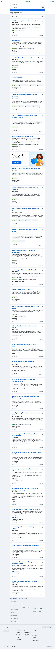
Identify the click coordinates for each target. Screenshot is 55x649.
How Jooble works (19, 630)
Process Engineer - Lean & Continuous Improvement (23, 251)
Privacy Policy (13, 646)
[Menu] (1, 1)
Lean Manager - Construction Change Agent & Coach (26, 527)
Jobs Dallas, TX (13, 612)
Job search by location (25, 607)
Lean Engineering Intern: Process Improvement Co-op (26, 413)
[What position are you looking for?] (27, 4)
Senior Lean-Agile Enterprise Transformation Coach (25, 546)
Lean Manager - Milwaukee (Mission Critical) (25, 270)
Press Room (18, 635)
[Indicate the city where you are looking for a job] (27, 7)
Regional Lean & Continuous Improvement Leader (24, 230)
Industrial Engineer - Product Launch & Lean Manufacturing (25, 434)
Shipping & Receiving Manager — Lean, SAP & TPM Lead (25, 582)
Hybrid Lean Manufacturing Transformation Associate (25, 188)
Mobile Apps (34, 637)
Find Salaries (34, 635)
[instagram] (45, 627)
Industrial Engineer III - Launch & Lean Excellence (23, 362)
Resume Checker (35, 640)
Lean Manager (16, 40)
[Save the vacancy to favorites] (42, 21)
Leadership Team (19, 632)
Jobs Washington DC (14, 615)
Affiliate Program (27, 632)
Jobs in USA (18, 641)
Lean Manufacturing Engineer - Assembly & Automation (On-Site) (25, 489)
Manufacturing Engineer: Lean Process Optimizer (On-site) (23, 380)
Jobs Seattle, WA (13, 621)
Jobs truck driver (36, 609)
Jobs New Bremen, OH (14, 618)
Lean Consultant (17, 77)
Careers (17, 637)
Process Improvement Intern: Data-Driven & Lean (25, 469)
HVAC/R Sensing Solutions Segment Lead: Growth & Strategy (24, 116)
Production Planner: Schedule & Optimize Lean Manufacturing (25, 397)
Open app (52, 1)
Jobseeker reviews (35, 633)
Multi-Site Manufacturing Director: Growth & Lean (25, 345)
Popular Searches (35, 629)
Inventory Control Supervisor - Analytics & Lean (26, 168)
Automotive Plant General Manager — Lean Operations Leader (25, 562)
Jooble (50, 646)
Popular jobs (24, 605)
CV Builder (34, 638)
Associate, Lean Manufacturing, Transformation (26, 58)
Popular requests (14, 601)
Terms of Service (6, 646)
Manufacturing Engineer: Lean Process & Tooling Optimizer (26, 453)
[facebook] (43, 627)
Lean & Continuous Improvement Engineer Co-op (25, 209)
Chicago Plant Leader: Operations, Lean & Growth (24, 326)
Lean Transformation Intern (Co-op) (22, 136)
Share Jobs (26, 630)
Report (41, 35)
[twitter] (48, 627)
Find (27, 10)
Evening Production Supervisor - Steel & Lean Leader (25, 307)
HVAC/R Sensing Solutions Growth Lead (24, 21)
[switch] (43, 16)
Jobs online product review (37, 608)
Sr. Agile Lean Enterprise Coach (21, 289)
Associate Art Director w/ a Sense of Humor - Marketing (25, 95)
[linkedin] (50, 627)
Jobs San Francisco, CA (14, 609)
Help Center (18, 639)
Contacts (18, 634)
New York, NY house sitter (37, 611)
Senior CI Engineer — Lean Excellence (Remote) (26, 509)
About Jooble (18, 629)
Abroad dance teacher (37, 606)
